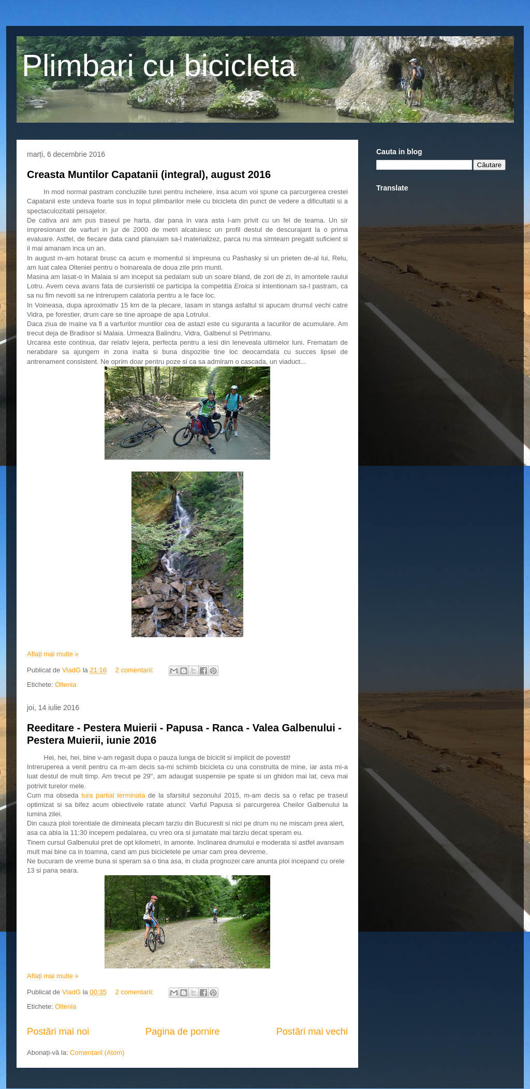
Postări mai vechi (312, 1031)
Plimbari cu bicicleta (159, 65)
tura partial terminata (113, 795)
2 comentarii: (135, 670)
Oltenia (65, 684)
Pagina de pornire (182, 1031)
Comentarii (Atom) (97, 1052)
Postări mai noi (58, 1031)
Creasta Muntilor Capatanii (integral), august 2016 (149, 174)
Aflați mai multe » (53, 654)
